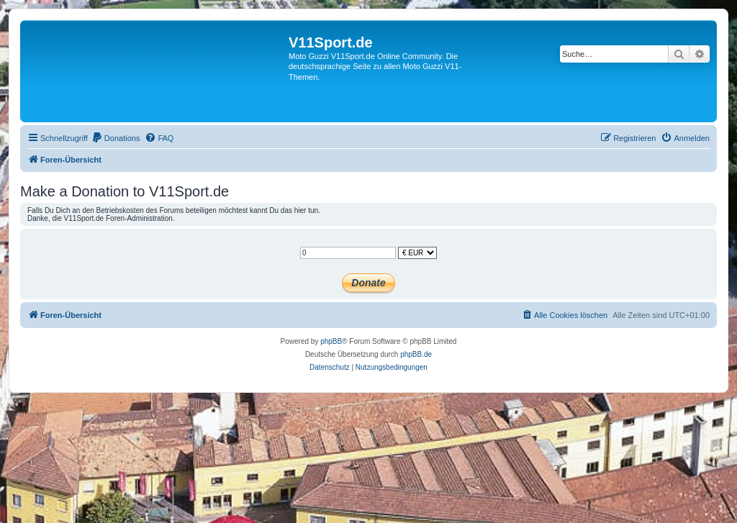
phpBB (331, 341)
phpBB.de (416, 354)
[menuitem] (115, 138)
